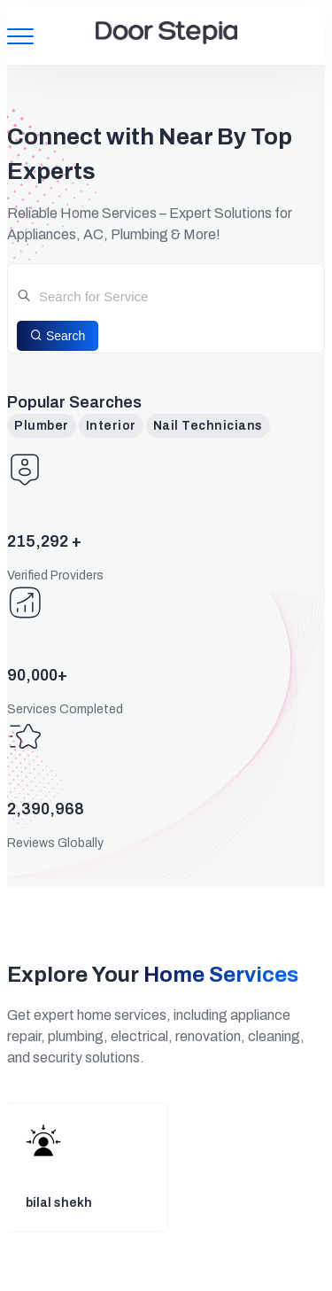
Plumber (41, 425)
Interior (111, 425)
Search (57, 336)
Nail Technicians (208, 425)
